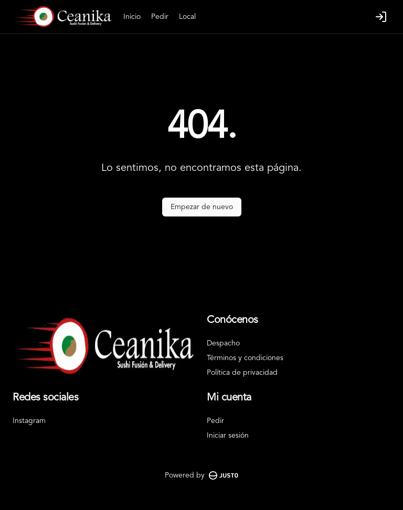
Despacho (223, 343)
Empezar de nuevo (202, 207)
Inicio (132, 16)
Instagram (29, 421)
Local (187, 16)
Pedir (159, 16)
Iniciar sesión (228, 435)
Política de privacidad (242, 372)
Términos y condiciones (245, 358)
